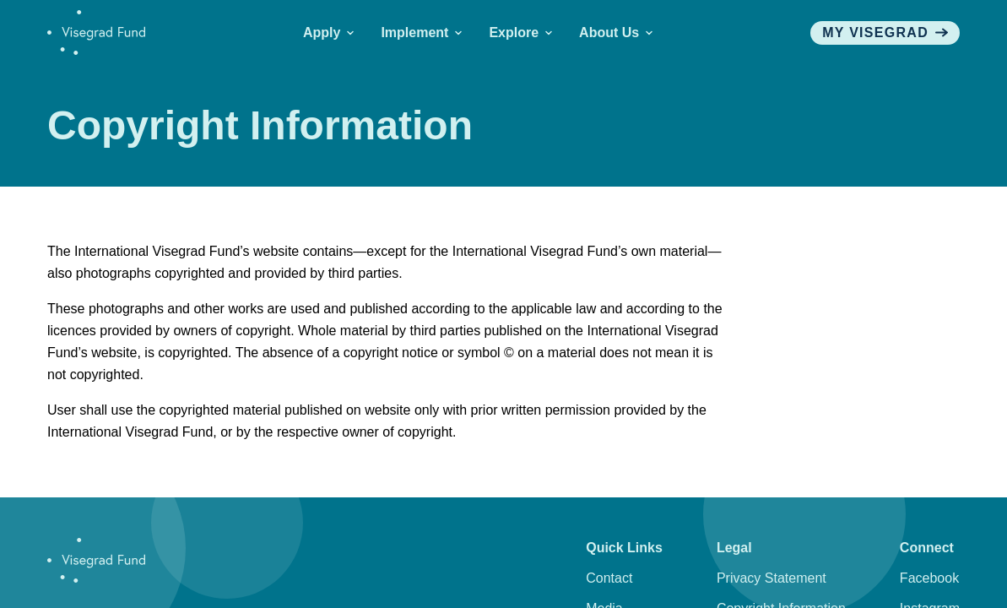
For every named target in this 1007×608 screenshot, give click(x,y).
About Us (615, 32)
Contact (609, 578)
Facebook (929, 578)
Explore (520, 32)
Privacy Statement (771, 578)
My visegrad (885, 32)
